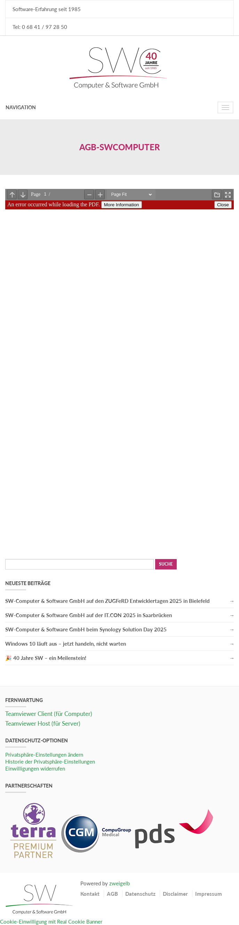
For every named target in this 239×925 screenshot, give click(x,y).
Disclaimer (175, 894)
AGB (112, 894)
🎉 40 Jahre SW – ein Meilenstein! (45, 658)
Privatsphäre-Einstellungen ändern (44, 754)
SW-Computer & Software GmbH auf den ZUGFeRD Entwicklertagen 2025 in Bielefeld (107, 601)
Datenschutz (140, 894)
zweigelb (119, 883)
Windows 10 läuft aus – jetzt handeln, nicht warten (65, 643)
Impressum (208, 894)
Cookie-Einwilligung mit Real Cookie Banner (51, 921)
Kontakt (89, 894)
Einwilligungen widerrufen (35, 768)
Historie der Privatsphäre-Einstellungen (50, 761)
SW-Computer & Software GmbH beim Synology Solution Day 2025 (86, 629)
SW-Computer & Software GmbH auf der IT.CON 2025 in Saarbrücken (88, 615)
